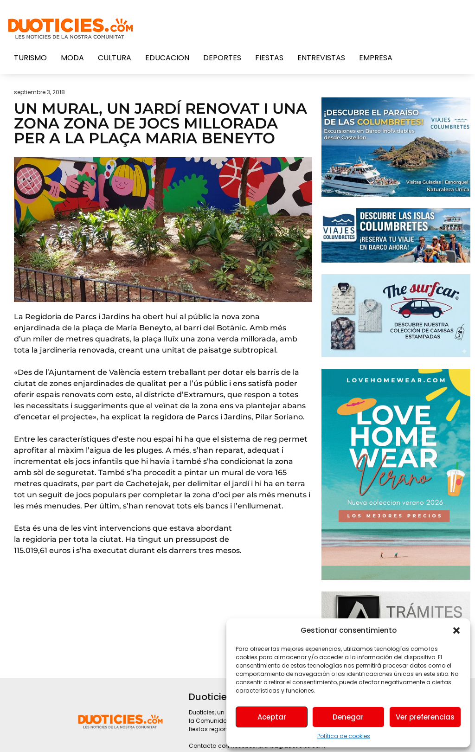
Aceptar (271, 717)
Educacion (167, 57)
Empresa (375, 57)
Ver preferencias (425, 717)
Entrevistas (321, 57)
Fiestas (269, 57)
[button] (456, 630)
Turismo (30, 57)
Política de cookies (343, 736)
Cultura (114, 57)
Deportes (222, 57)
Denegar (348, 717)
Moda (72, 57)
